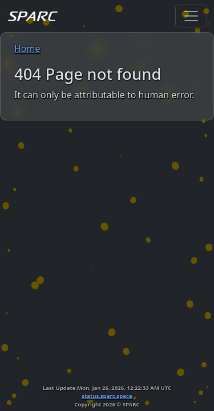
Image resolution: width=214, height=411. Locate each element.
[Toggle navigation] (191, 16)
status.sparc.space (107, 396)
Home (27, 48)
